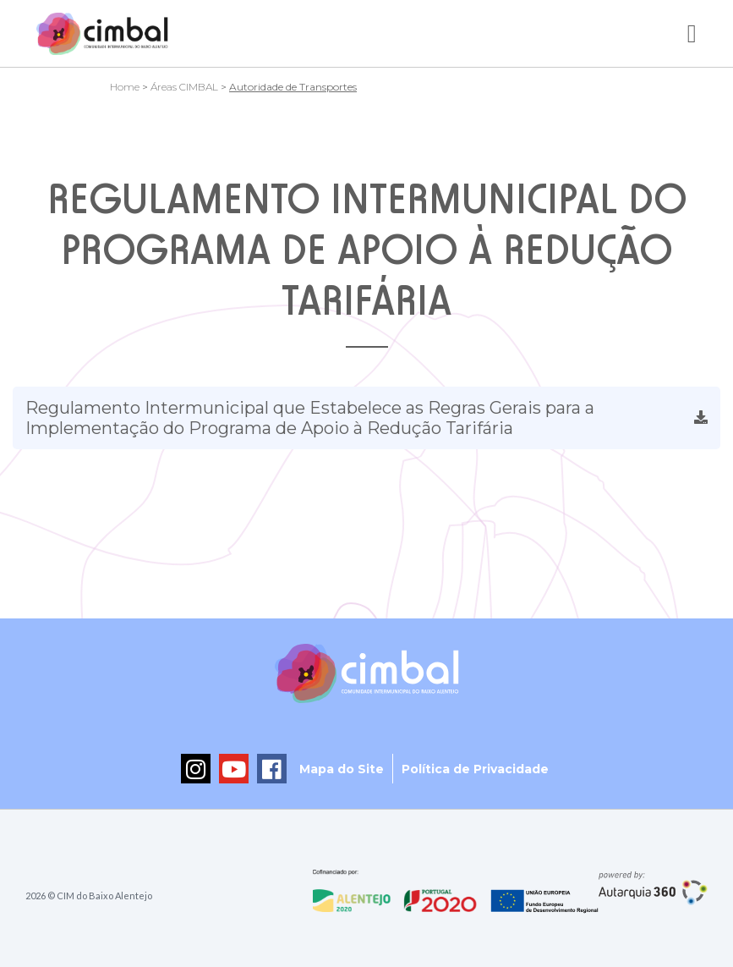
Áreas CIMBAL (184, 86)
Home (124, 86)
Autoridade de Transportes (293, 86)
